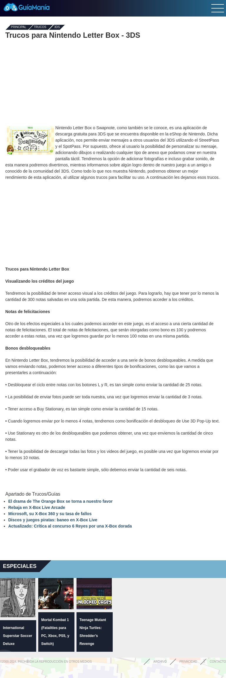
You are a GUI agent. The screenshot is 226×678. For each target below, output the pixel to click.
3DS (57, 27)
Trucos (40, 27)
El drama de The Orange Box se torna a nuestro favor (60, 501)
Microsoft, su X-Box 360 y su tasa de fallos (50, 513)
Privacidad (188, 661)
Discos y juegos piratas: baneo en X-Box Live (52, 519)
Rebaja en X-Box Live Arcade (36, 507)
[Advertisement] (113, 82)
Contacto (218, 661)
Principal (18, 27)
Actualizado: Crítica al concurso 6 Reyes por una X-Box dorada (70, 526)
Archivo (160, 661)
